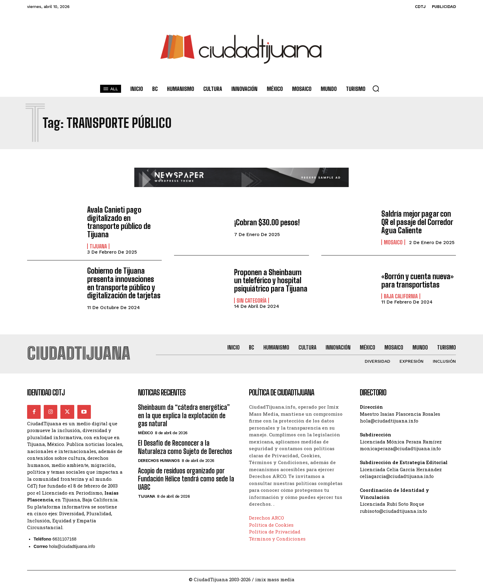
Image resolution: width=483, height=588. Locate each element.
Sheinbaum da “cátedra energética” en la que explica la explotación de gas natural (184, 415)
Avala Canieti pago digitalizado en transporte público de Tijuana (118, 222)
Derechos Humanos (159, 460)
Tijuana (98, 246)
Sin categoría (251, 300)
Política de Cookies (271, 524)
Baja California (401, 296)
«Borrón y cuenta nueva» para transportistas (417, 280)
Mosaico (393, 242)
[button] (375, 88)
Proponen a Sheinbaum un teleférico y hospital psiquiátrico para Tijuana (270, 280)
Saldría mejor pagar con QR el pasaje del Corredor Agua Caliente (417, 222)
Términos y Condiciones (277, 538)
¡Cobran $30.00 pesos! (266, 222)
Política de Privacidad (274, 531)
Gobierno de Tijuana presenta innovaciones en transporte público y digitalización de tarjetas (123, 282)
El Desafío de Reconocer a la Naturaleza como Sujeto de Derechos (185, 447)
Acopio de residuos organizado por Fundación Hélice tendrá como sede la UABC (186, 478)
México (145, 432)
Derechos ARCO (266, 517)
